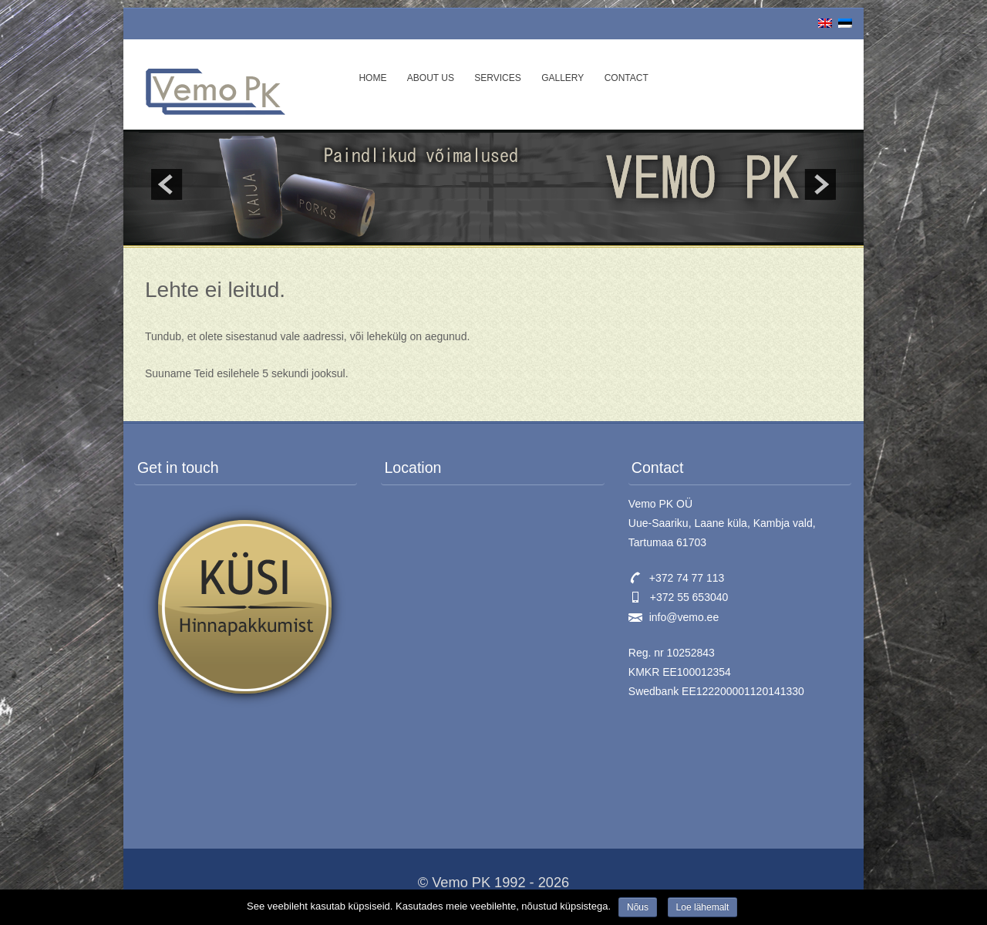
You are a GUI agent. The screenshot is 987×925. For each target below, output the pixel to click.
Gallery (562, 78)
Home (372, 78)
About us (430, 78)
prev (166, 184)
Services (497, 78)
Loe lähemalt (702, 907)
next (820, 184)
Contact (626, 78)
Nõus (637, 907)
